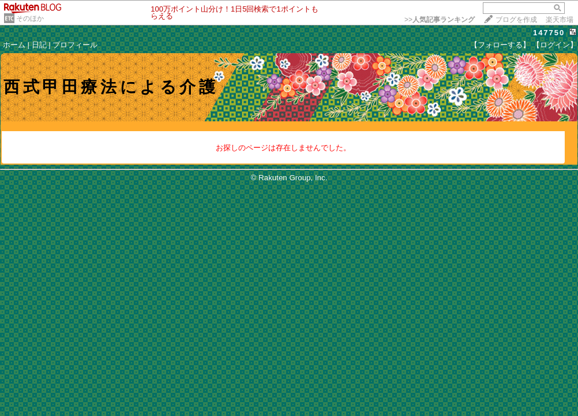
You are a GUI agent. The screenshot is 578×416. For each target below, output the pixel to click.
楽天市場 (559, 20)
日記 (39, 44)
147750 (549, 32)
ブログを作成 (516, 20)
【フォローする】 (500, 44)
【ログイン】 (554, 44)
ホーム (14, 44)
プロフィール (74, 44)
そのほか (30, 18)
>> (439, 20)
